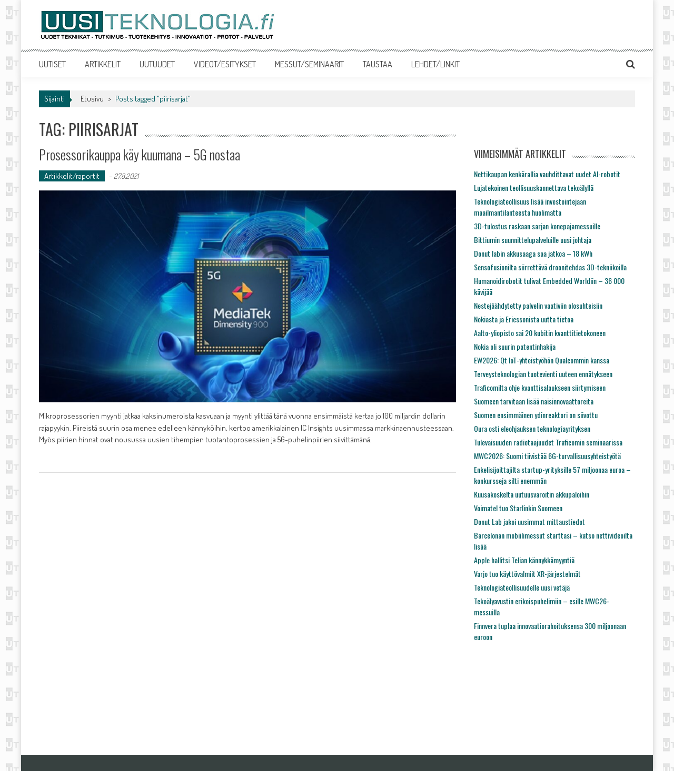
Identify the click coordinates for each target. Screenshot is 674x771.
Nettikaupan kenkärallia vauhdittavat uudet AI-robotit (547, 173)
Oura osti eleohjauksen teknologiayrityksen (532, 428)
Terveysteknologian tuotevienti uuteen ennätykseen (543, 373)
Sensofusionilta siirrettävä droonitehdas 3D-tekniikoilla (550, 266)
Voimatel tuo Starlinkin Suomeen (518, 507)
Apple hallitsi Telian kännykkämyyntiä (524, 559)
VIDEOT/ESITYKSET (225, 64)
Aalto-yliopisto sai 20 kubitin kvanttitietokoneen (540, 332)
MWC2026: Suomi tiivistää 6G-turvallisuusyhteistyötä (547, 455)
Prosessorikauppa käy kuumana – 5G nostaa (139, 154)
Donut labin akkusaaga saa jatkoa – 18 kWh (533, 253)
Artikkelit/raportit (72, 176)
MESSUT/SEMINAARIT (309, 64)
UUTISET (52, 64)
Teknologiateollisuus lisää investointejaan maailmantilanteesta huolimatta (530, 207)
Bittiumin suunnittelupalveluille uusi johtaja (532, 239)
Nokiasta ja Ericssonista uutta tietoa (523, 318)
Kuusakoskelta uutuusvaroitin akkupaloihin (531, 494)
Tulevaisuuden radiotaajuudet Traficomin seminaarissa (548, 442)
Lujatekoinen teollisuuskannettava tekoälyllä (533, 187)
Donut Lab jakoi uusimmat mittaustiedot (529, 521)
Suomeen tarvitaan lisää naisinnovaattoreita (533, 401)
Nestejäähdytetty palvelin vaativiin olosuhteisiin (538, 305)
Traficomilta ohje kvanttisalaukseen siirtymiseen (540, 387)
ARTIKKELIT (103, 64)
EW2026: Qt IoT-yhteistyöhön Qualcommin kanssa (541, 360)
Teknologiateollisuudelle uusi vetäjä (522, 587)
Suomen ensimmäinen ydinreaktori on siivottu (536, 414)
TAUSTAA (377, 64)
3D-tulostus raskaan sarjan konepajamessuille (537, 225)
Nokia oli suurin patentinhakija (515, 346)
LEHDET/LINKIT (435, 64)
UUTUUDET (157, 64)
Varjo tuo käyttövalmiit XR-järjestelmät (527, 573)
